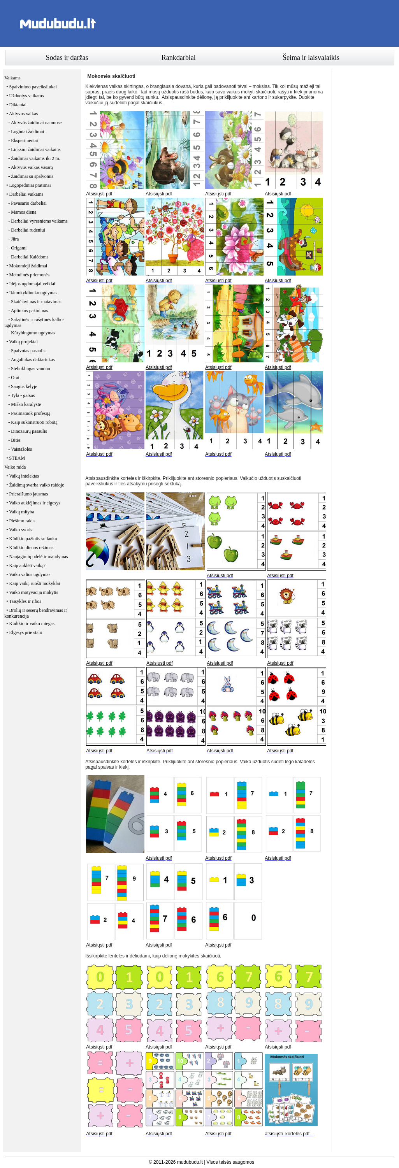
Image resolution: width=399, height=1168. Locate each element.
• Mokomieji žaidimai (26, 266)
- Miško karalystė (24, 404)
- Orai (13, 377)
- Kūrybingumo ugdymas (31, 332)
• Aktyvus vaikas (22, 113)
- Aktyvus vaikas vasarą (30, 167)
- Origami (17, 248)
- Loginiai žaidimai (26, 131)
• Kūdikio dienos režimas (29, 547)
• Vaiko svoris (19, 529)
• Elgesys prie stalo (24, 632)
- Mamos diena (22, 212)
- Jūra (13, 239)
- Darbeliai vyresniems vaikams (37, 221)
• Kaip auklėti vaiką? (26, 565)
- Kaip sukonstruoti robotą (32, 422)
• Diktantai (16, 104)
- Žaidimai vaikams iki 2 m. (34, 158)
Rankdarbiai (179, 57)
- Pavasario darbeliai (27, 203)
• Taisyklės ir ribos (23, 601)
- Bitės (14, 440)
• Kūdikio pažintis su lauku (31, 538)
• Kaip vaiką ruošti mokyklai (33, 583)
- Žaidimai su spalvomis (30, 176)
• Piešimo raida (20, 520)
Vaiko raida (15, 467)
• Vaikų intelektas (22, 476)
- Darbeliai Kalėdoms (28, 257)
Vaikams (12, 78)
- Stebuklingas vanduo (29, 368)
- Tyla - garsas (21, 395)
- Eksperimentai (23, 140)
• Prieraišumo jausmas (27, 494)
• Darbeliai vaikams (24, 194)
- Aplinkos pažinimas (28, 310)
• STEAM (15, 458)
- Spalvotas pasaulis (26, 350)
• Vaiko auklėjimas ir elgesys (33, 503)
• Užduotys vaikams (25, 95)
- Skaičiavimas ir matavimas (34, 301)
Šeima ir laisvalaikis (311, 57)
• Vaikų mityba (20, 512)
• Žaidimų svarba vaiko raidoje (35, 485)
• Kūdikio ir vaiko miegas (30, 623)
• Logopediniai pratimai (28, 185)
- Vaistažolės (20, 449)
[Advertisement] (252, 23)
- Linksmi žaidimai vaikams (34, 149)
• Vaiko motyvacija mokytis (32, 592)
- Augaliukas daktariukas (31, 359)
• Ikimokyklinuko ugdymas (31, 292)
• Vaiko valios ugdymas (28, 574)
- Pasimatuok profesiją (29, 413)
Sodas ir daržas (67, 57)
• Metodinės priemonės (27, 275)
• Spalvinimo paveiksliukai (31, 87)
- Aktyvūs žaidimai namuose (35, 122)
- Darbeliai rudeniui (26, 230)
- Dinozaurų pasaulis (27, 431)
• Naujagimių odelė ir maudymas (37, 556)
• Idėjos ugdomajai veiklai (30, 283)
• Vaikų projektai (22, 341)
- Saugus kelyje (22, 386)
